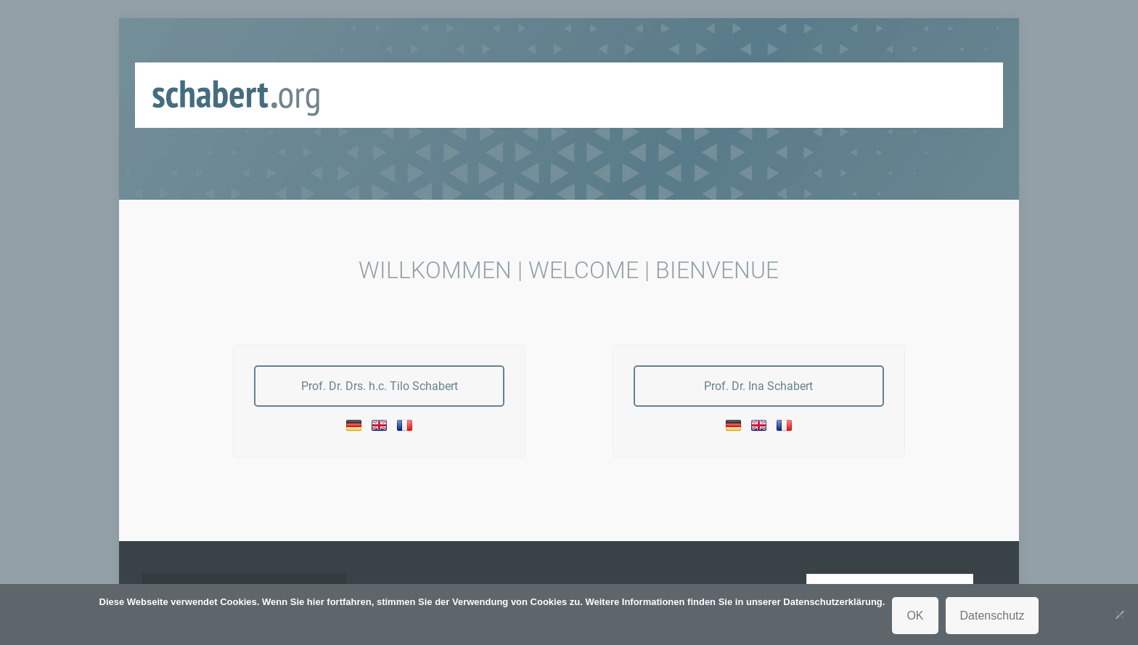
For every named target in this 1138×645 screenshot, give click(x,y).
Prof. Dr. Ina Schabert (758, 386)
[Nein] (1120, 614)
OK (914, 615)
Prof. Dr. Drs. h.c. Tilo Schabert (379, 386)
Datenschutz (992, 615)
